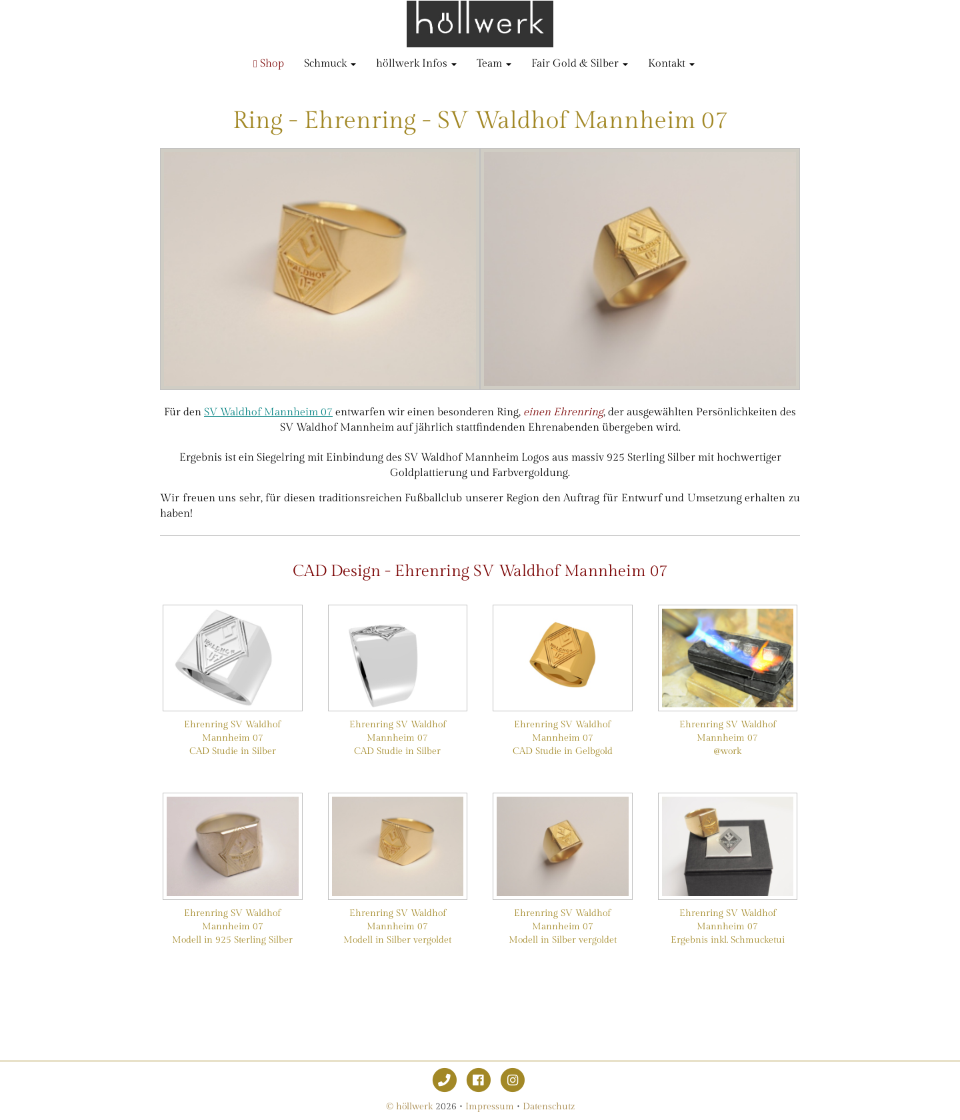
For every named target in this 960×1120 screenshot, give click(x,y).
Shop (268, 63)
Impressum (489, 1106)
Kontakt (671, 63)
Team (494, 63)
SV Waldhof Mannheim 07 (268, 412)
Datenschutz (549, 1106)
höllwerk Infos (416, 63)
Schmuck (330, 63)
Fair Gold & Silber (579, 63)
